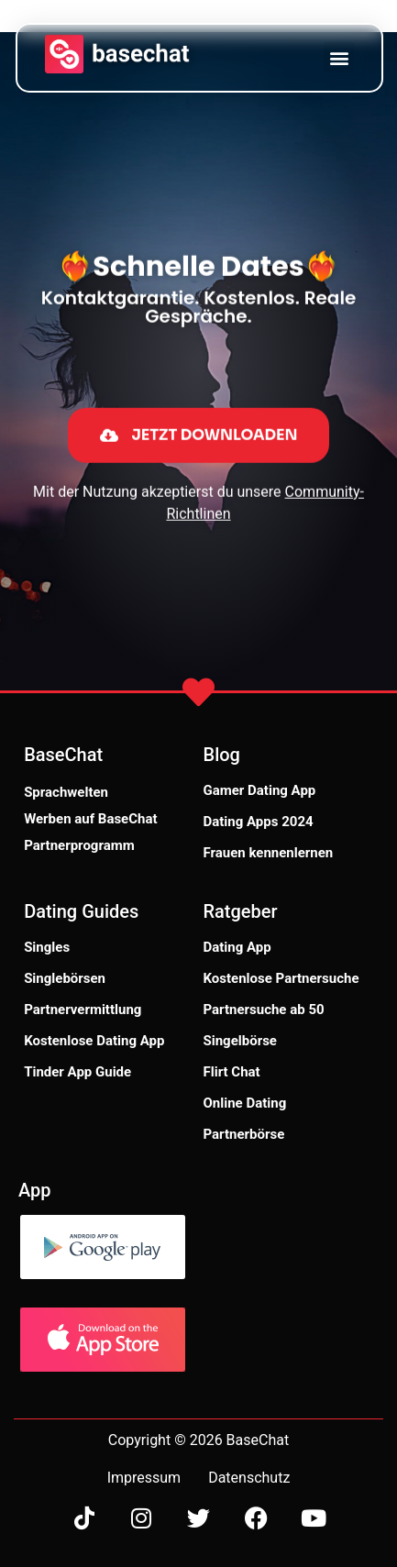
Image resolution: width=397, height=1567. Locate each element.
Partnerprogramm (79, 845)
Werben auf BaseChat (90, 819)
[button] (339, 57)
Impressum (144, 1477)
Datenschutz (249, 1477)
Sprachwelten (66, 792)
